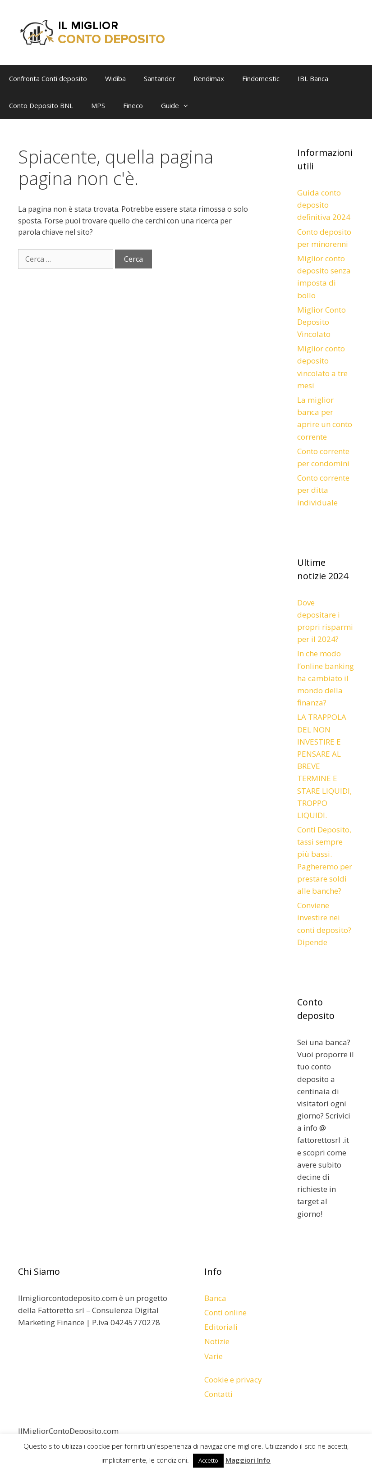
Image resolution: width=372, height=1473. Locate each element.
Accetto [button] (208, 1460)
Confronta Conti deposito (48, 78)
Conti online (225, 1312)
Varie (213, 1356)
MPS (98, 105)
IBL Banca (313, 78)
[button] (188, 105)
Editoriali (221, 1327)
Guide (179, 105)
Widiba (115, 78)
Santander (159, 78)
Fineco (133, 105)
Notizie (217, 1341)
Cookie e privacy (233, 1379)
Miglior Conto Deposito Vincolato (321, 322)
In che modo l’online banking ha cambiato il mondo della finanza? (325, 678)
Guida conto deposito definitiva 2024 (323, 204)
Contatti (218, 1394)
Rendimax (208, 78)
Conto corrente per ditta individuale (323, 490)
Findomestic (261, 78)
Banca (215, 1298)
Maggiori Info (248, 1459)
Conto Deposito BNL (41, 105)
